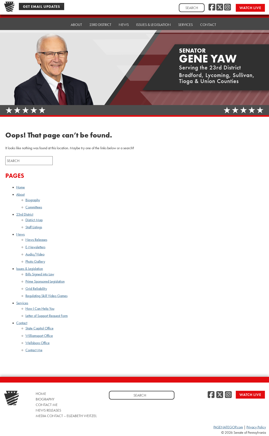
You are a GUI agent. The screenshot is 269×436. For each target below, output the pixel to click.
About (76, 23)
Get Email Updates (41, 6)
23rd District (100, 22)
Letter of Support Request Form (46, 315)
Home (58, 24)
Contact (208, 17)
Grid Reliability (36, 288)
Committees (33, 207)
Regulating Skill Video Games (46, 296)
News (124, 21)
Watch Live (250, 7)
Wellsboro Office (37, 343)
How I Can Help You (39, 308)
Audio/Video (34, 254)
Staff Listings (33, 227)
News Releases (36, 239)
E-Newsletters (35, 247)
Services (185, 18)
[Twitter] (219, 7)
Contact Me (33, 350)
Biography (32, 200)
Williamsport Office (39, 335)
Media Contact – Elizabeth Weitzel (66, 415)
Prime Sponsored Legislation (45, 281)
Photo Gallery (35, 261)
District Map (34, 220)
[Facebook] (212, 7)
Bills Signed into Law (39, 274)
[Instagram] (227, 7)
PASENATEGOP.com (228, 427)
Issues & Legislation (153, 19)
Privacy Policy (256, 427)
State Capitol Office (39, 328)
